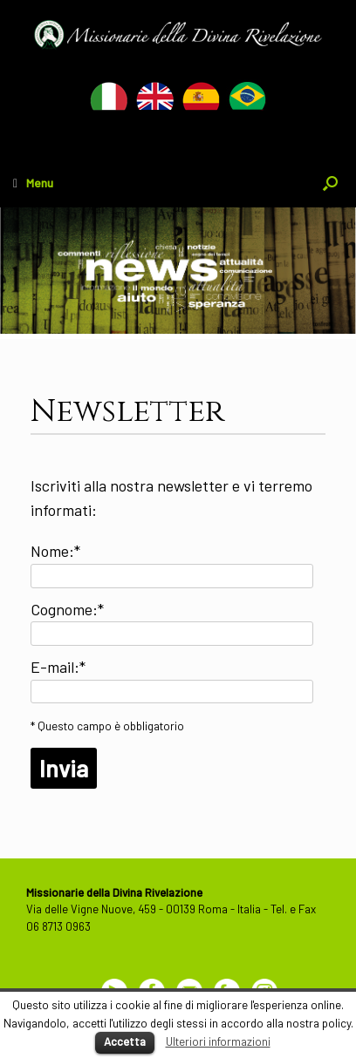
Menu (33, 182)
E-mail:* (58, 666)
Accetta (125, 1041)
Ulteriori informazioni (218, 1041)
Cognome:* (67, 609)
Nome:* (55, 550)
